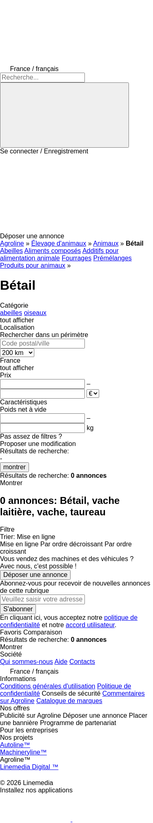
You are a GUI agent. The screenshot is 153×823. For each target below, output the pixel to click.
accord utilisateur (90, 624)
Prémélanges (112, 258)
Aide (60, 661)
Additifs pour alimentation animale (59, 254)
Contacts (82, 661)
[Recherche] (64, 115)
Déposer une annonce (35, 574)
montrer (14, 467)
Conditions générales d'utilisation (47, 686)
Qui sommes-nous (26, 661)
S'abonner (18, 609)
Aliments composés (52, 250)
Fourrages (76, 258)
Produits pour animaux (32, 265)
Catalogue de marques (69, 700)
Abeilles (11, 250)
